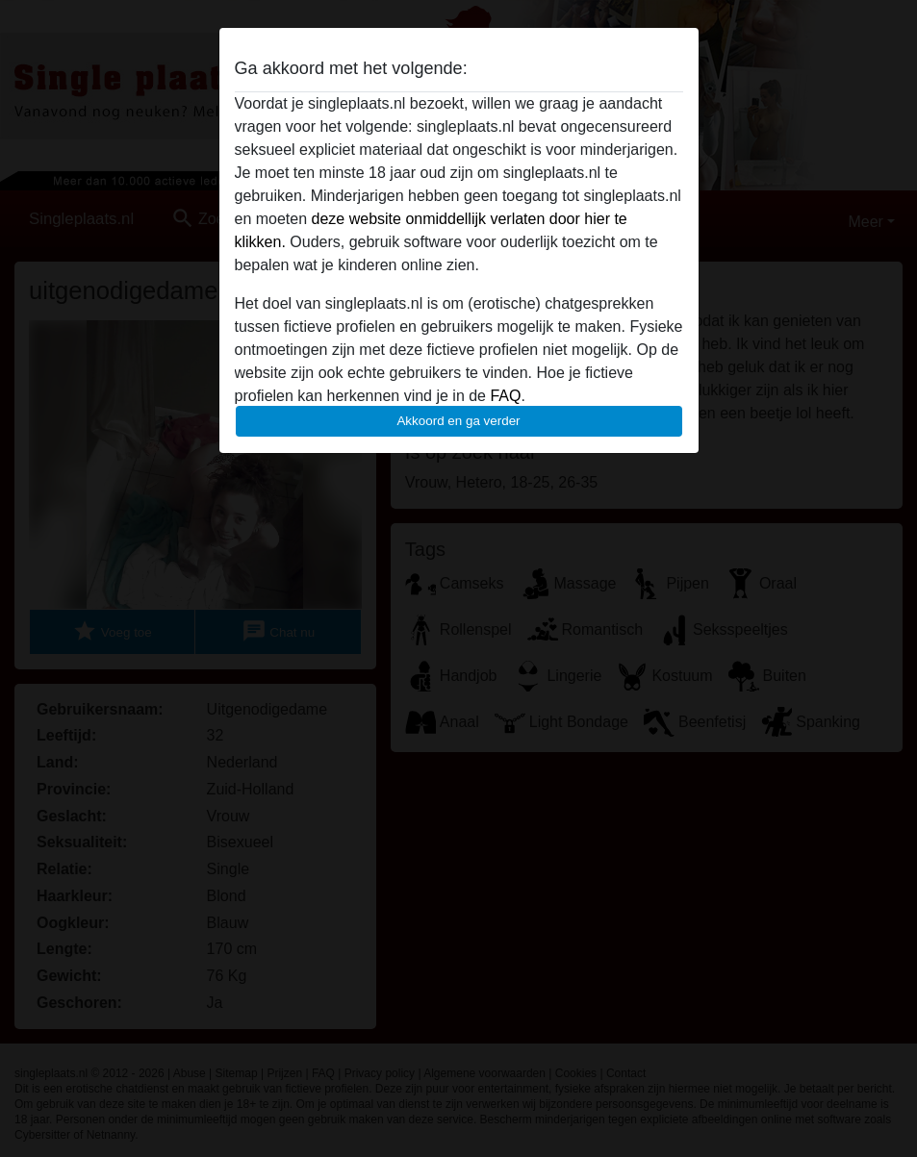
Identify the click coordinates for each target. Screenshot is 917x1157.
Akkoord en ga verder (458, 421)
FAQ (505, 396)
